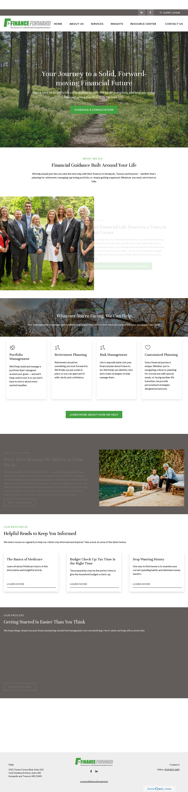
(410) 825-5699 (172, 760)
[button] (58, 14)
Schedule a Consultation (94, 100)
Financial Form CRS (96, 785)
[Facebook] (150, 3)
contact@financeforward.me (94, 772)
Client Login (170, 3)
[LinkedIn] (141, 3)
